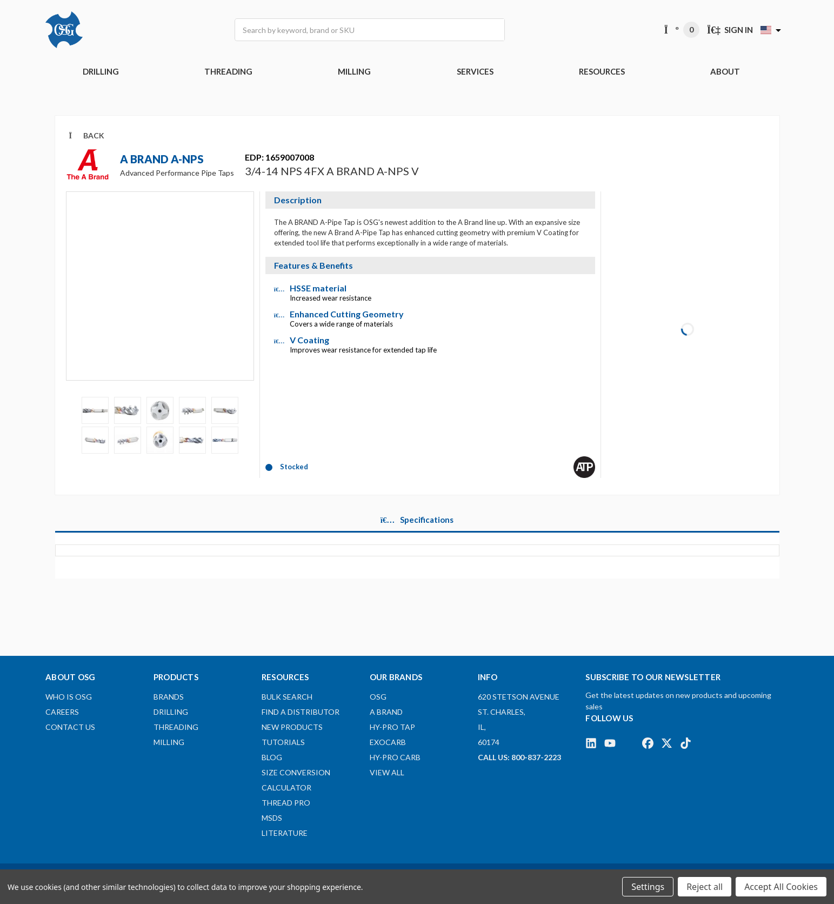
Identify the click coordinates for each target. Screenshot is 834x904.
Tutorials (283, 742)
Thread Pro (286, 802)
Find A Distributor (300, 711)
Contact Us (70, 727)
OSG (378, 696)
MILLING (354, 71)
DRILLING (101, 71)
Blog (272, 757)
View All (387, 772)
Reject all (704, 887)
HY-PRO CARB (395, 757)
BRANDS (169, 696)
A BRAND (386, 711)
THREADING (228, 71)
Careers (62, 711)
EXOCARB (388, 742)
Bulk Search (287, 696)
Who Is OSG (68, 696)
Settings (647, 887)
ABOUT (725, 71)
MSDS (272, 817)
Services (475, 71)
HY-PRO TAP (392, 727)
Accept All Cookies (781, 887)
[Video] (160, 293)
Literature (285, 832)
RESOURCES (602, 71)
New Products (292, 727)
